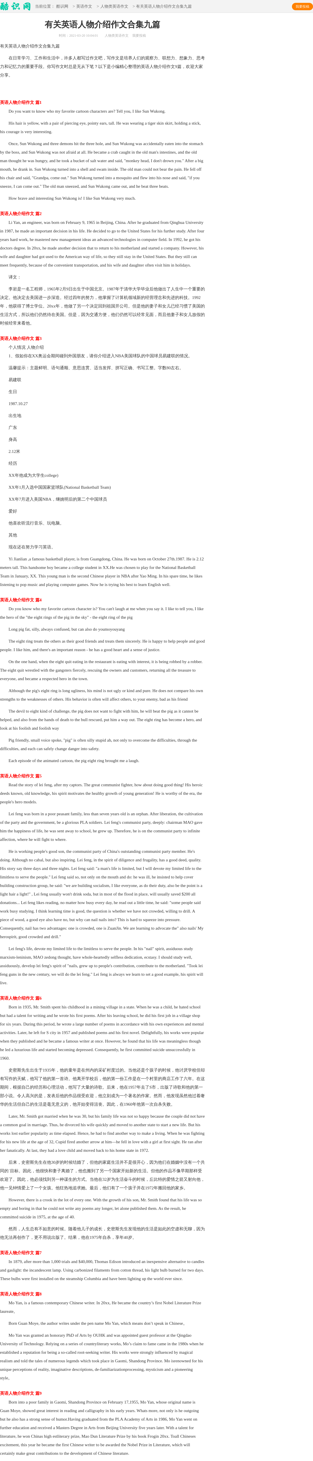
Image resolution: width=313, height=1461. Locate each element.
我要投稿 (302, 7)
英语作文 (84, 7)
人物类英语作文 (114, 7)
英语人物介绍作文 (26, 46)
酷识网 (62, 7)
